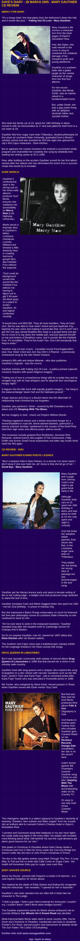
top (31, 939)
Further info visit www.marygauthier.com (26, 933)
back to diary (43, 939)
